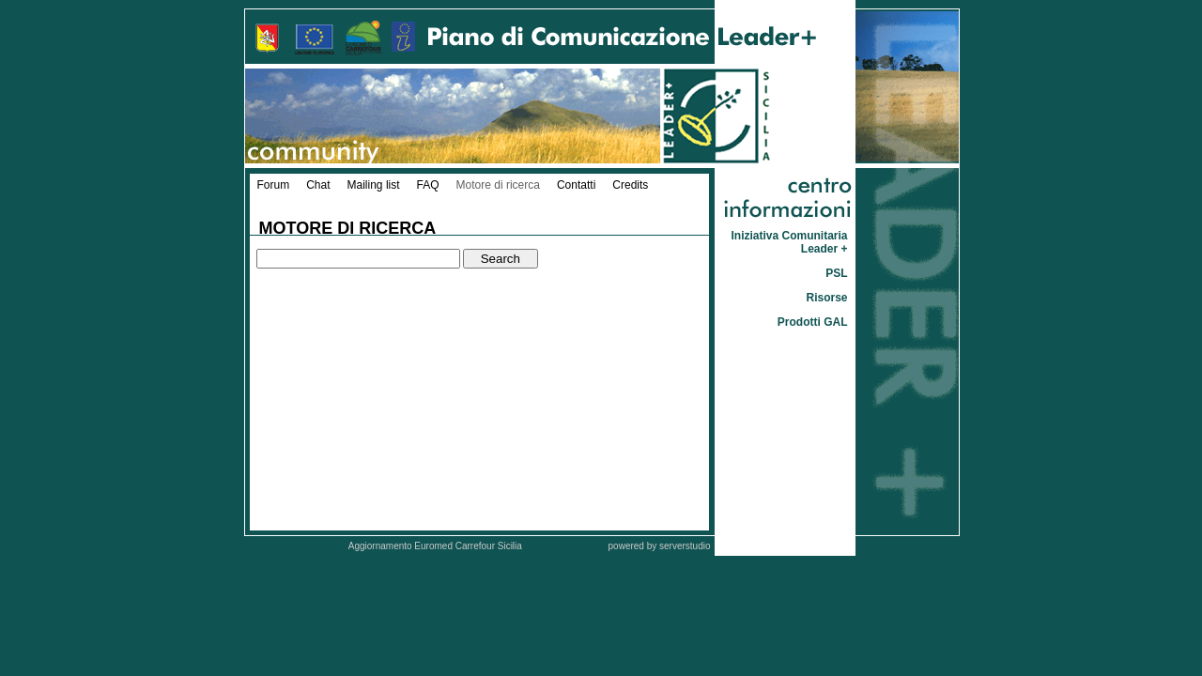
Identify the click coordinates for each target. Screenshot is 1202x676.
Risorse (826, 297)
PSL (836, 273)
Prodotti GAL (813, 322)
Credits (630, 185)
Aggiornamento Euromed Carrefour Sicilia (436, 546)
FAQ (428, 185)
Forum (273, 185)
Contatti (576, 185)
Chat (318, 185)
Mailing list (373, 185)
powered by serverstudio (660, 546)
